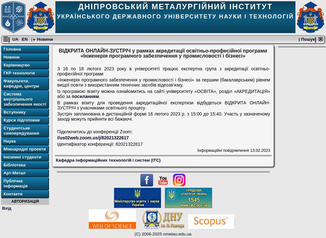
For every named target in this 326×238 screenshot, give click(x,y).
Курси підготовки (22, 120)
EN (25, 39)
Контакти (13, 194)
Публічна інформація (16, 183)
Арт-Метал (14, 173)
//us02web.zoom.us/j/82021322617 (93, 137)
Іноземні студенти (22, 157)
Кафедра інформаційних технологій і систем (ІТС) (108, 160)
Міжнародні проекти (25, 149)
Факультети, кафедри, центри (21, 83)
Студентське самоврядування (21, 131)
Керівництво (17, 65)
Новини (44, 39)
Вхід (6, 208)
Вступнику (15, 112)
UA (15, 39)
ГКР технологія (19, 73)
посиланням (85, 96)
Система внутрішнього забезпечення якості (25, 99)
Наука (10, 141)
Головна (12, 49)
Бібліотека (14, 165)
